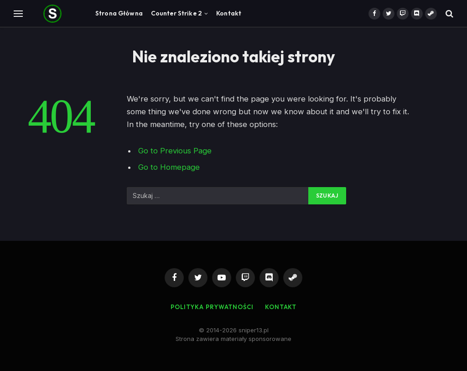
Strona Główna (119, 13)
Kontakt (228, 13)
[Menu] (18, 13)
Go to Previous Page (175, 150)
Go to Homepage (169, 167)
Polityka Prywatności (212, 306)
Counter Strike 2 (176, 13)
